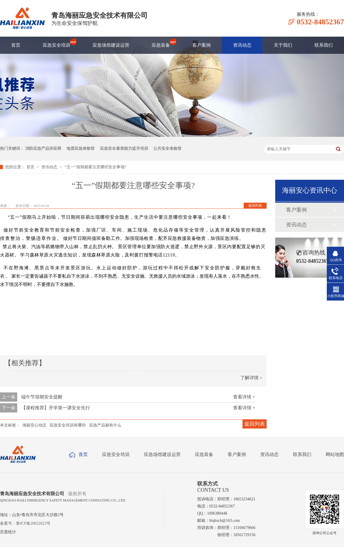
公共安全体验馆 (167, 148)
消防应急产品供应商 (43, 148)
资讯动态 (242, 45)
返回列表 (255, 206)
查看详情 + (244, 396)
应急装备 (161, 42)
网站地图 (335, 454)
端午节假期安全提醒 (41, 396)
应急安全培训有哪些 (68, 425)
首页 (15, 45)
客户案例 (201, 45)
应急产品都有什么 (105, 425)
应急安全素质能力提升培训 (124, 148)
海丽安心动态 (34, 425)
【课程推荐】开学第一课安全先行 (55, 407)
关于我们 (283, 45)
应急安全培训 (56, 42)
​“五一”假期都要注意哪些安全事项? (95, 167)
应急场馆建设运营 (111, 45)
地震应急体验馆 (81, 148)
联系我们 (323, 45)
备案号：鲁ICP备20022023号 (25, 523)
